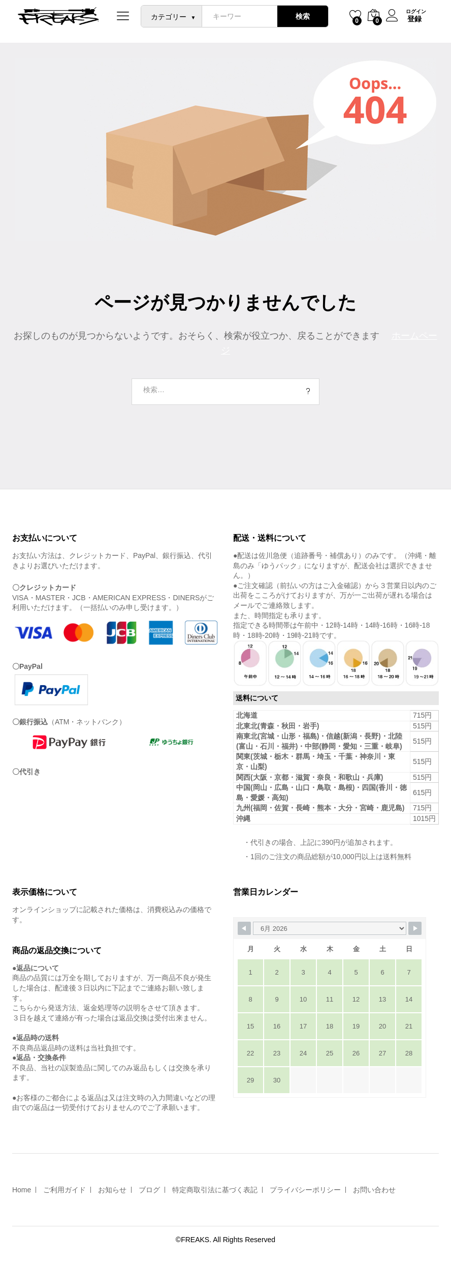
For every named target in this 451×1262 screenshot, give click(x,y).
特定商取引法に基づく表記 (214, 1190)
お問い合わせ (374, 1190)
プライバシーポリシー (305, 1190)
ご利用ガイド (64, 1190)
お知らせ (112, 1190)
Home (21, 1190)
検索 (301, 16)
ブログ (149, 1190)
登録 (413, 19)
